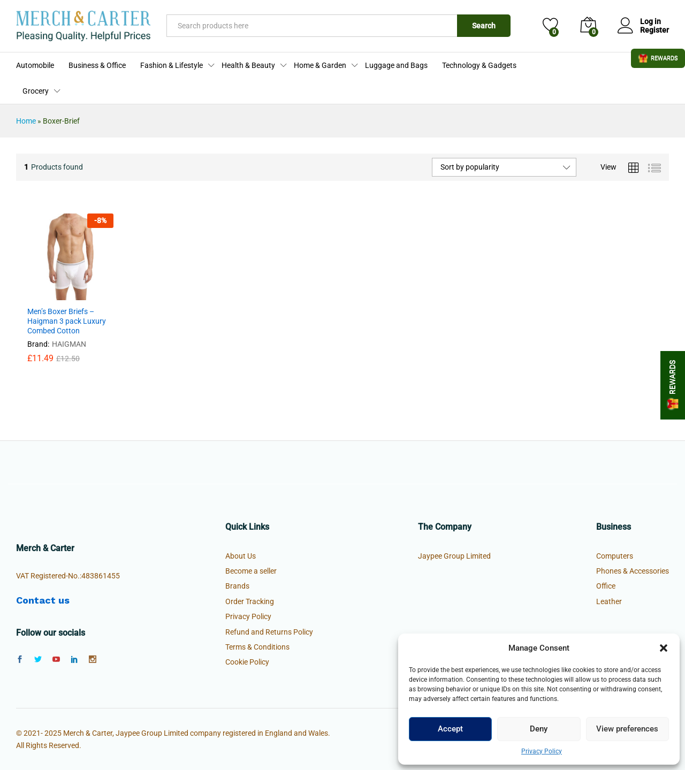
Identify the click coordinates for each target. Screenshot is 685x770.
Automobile (35, 65)
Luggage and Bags (396, 65)
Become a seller (251, 571)
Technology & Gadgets (479, 65)
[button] (663, 648)
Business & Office (97, 65)
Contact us (43, 600)
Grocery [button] (35, 91)
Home (26, 121)
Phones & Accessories (632, 571)
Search (484, 25)
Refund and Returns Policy (269, 632)
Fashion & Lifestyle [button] (171, 65)
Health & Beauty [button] (248, 65)
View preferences (627, 729)
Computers (614, 556)
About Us (240, 556)
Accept (450, 729)
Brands (237, 586)
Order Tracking (249, 601)
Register (654, 30)
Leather (609, 601)
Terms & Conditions (257, 647)
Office (605, 586)
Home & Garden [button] (320, 65)
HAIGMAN (69, 344)
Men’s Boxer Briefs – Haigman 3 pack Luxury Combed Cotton (66, 321)
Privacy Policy (541, 751)
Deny (538, 729)
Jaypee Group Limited (454, 556)
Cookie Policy (247, 662)
